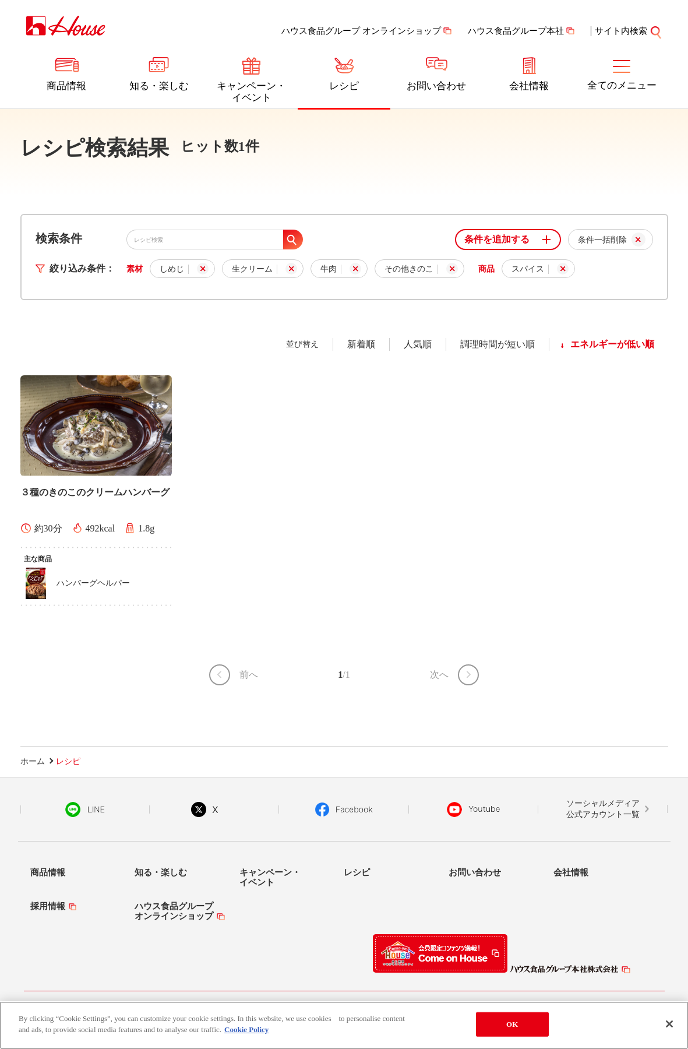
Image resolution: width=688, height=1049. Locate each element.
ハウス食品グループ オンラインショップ (361, 31)
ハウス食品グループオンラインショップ (174, 911)
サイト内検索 (628, 31)
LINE (85, 809)
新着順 (361, 344)
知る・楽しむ (159, 85)
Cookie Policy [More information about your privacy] (246, 1032)
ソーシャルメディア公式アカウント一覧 (603, 809)
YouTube (473, 809)
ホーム (32, 761)
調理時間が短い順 (497, 344)
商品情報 (66, 85)
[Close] (669, 1026)
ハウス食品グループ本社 (516, 31)
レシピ (344, 85)
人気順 (418, 344)
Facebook (344, 809)
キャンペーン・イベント (251, 91)
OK (512, 1026)
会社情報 (529, 85)
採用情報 (47, 906)
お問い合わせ (436, 85)
